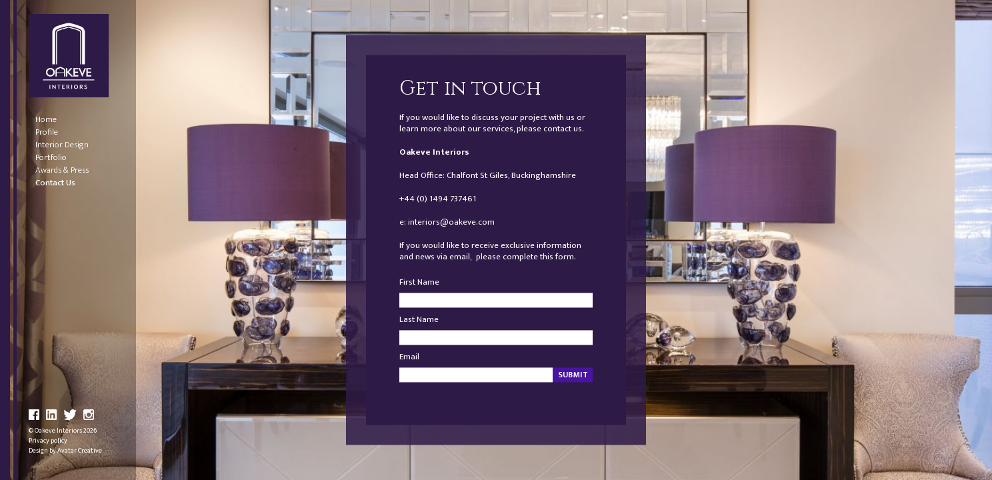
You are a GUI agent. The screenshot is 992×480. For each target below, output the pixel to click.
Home (46, 119)
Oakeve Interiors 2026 (66, 430)
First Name (419, 283)
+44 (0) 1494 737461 (437, 198)
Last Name (419, 320)
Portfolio (51, 157)
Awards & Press (62, 170)
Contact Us (55, 183)
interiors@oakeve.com (451, 222)
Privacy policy (48, 440)
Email (409, 357)
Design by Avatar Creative (65, 450)
